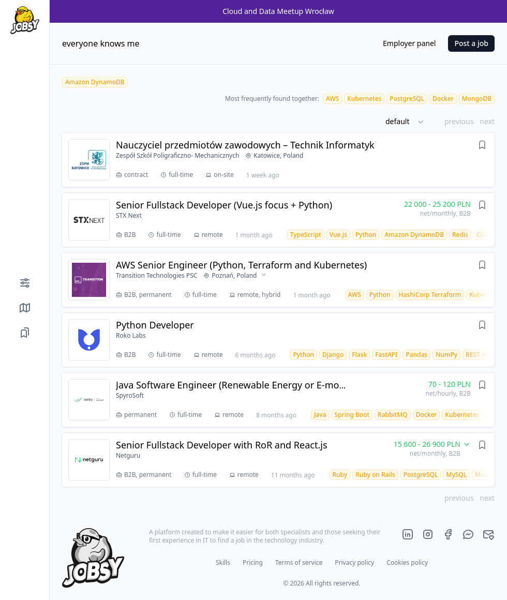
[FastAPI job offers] (386, 354)
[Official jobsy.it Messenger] (468, 534)
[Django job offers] (333, 354)
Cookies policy (407, 562)
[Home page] (24, 20)
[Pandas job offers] (416, 354)
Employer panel (409, 43)
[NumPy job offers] (446, 354)
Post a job (471, 43)
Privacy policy (354, 562)
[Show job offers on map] (24, 307)
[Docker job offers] (443, 98)
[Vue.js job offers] (338, 234)
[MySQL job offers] (456, 474)
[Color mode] (24, 581)
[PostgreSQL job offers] (406, 98)
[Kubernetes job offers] (364, 98)
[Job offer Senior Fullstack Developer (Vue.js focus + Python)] (278, 220)
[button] (408, 121)
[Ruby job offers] (340, 474)
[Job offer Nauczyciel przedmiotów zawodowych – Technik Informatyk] (278, 160)
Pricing (253, 562)
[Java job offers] (320, 414)
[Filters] (24, 283)
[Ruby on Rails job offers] (375, 474)
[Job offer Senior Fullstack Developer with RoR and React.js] (278, 460)
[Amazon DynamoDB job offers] (414, 234)
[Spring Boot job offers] (352, 414)
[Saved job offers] (24, 332)
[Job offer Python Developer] (278, 340)
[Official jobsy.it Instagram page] (428, 534)
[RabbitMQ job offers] (393, 414)
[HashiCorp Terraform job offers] (430, 294)
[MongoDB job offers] (477, 98)
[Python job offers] (366, 234)
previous (458, 121)
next (487, 121)
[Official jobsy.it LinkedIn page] (407, 534)
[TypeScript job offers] (305, 234)
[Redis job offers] (460, 234)
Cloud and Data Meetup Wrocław (278, 11)
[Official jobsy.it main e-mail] (488, 534)
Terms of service (298, 562)
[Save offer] (482, 146)
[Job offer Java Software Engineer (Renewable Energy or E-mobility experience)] (278, 400)
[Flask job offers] (359, 354)
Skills (223, 562)
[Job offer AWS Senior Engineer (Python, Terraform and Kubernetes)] (278, 280)
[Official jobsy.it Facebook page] (448, 534)
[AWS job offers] (332, 98)
